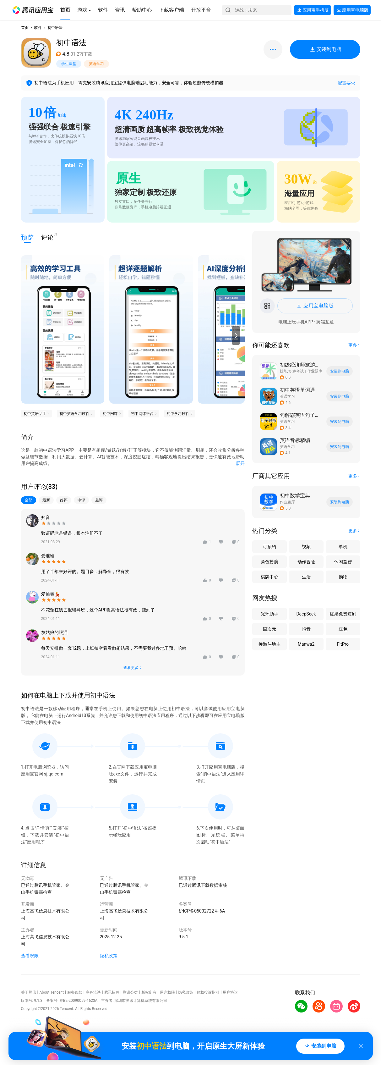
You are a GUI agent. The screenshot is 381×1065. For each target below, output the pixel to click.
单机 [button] (343, 546)
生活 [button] (306, 576)
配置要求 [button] (346, 83)
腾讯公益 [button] (130, 992)
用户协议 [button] (230, 992)
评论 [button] (47, 237)
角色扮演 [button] (269, 561)
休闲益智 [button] (343, 561)
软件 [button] (38, 27)
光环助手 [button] (269, 613)
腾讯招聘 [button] (111, 992)
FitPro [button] (343, 644)
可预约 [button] (269, 546)
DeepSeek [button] (306, 613)
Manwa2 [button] (306, 644)
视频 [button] (306, 546)
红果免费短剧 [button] (343, 613)
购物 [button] (343, 576)
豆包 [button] (343, 629)
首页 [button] (25, 27)
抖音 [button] (306, 629)
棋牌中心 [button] (269, 576)
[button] (33, 10)
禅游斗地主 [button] (269, 644)
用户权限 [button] (167, 992)
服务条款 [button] (74, 992)
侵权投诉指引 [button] (208, 992)
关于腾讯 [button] (28, 992)
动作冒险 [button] (306, 561)
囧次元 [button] (269, 629)
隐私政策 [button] (108, 955)
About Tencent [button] (51, 992)
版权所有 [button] (148, 992)
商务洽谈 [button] (93, 992)
